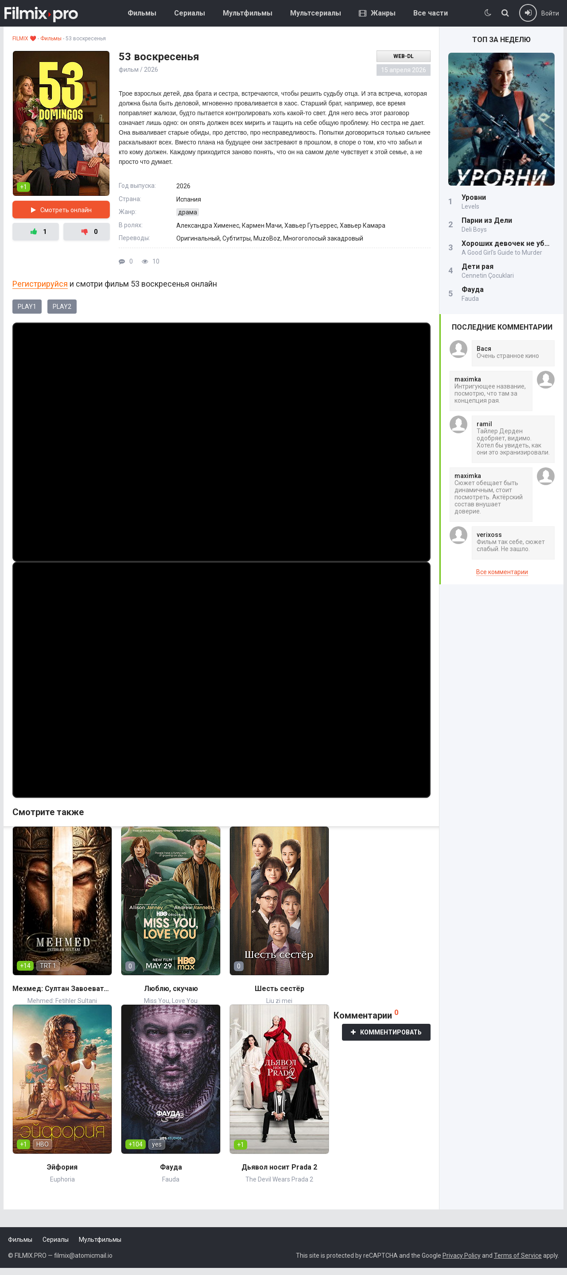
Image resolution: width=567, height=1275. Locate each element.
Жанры (377, 13)
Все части (430, 13)
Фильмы (142, 13)
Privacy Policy (462, 1255)
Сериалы (189, 13)
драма (187, 212)
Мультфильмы (247, 13)
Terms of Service (518, 1255)
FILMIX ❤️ (24, 38)
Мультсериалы (315, 13)
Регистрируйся (40, 283)
